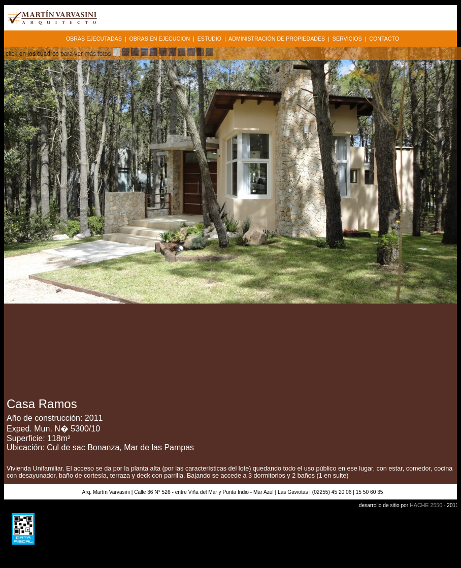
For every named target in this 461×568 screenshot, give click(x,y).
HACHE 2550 (426, 505)
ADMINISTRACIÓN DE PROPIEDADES (276, 39)
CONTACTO (384, 39)
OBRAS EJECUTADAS (94, 39)
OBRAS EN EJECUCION (159, 39)
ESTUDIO (209, 39)
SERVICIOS (347, 39)
